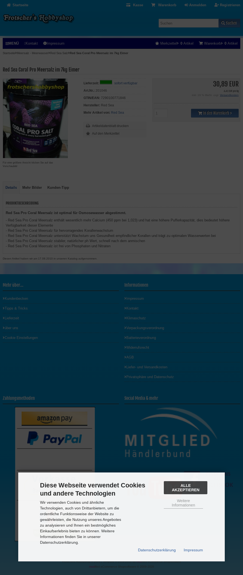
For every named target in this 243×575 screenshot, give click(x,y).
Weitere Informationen (183, 503)
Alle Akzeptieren (185, 487)
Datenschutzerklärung (157, 550)
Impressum (193, 550)
